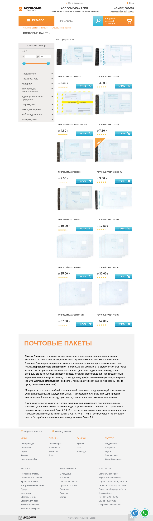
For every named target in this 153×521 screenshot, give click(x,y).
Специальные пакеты (61, 28)
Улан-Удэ (81, 451)
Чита (79, 447)
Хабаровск (110, 447)
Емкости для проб (29, 501)
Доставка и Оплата (69, 481)
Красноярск (54, 447)
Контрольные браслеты (32, 485)
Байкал (81, 438)
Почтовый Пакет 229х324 (108, 124)
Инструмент (26, 493)
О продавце (65, 474)
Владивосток (111, 443)
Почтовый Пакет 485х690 (69, 267)
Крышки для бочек (30, 504)
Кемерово (53, 451)
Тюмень (24, 455)
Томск (51, 455)
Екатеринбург (27, 443)
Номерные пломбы (30, 474)
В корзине (110, 18)
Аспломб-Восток (30, 28)
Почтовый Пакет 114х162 (69, 77)
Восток (109, 438)
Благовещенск (111, 455)
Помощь (76, 11)
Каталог (44, 28)
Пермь (24, 451)
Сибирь (53, 438)
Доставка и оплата (90, 11)
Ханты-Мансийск (29, 459)
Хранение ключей (29, 481)
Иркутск (80, 443)
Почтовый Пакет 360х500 (108, 220)
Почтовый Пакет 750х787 (108, 315)
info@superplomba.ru (33, 431)
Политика (64, 489)
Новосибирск (55, 443)
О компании (56, 11)
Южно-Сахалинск (113, 459)
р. (116, 24)
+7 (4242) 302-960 (124, 8)
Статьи (63, 497)
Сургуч (24, 489)
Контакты (67, 11)
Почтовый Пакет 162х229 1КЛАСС (72, 124)
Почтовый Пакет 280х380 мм (109, 172)
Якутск (108, 451)
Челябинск (26, 447)
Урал (24, 438)
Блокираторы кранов (31, 508)
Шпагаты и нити (28, 497)
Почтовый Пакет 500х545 (108, 267)
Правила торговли (68, 485)
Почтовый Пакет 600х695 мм (71, 315)
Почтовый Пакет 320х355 (69, 220)
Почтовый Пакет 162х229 (108, 77)
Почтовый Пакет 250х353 (69, 172)
